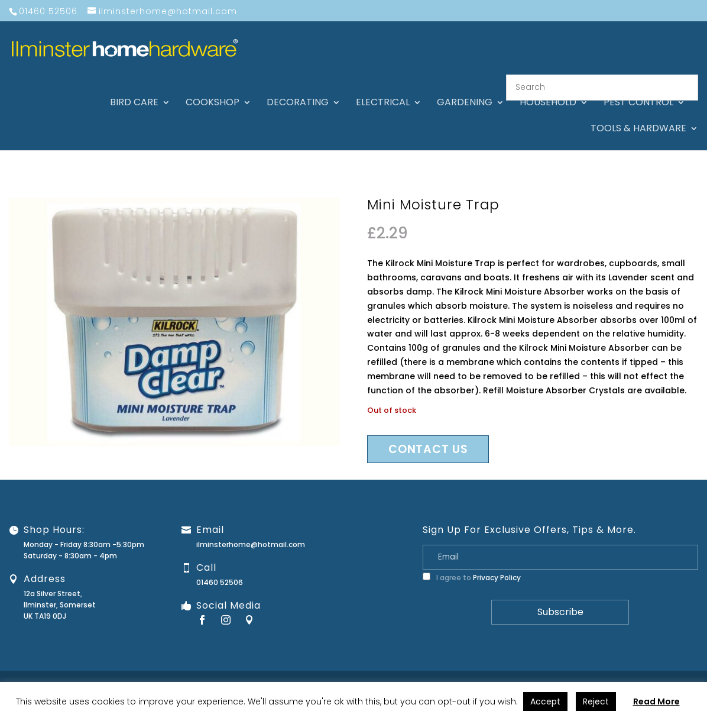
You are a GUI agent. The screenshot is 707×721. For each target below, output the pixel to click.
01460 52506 (219, 568)
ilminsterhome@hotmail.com (250, 530)
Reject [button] (596, 701)
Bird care (134, 88)
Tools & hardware (638, 114)
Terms (624, 672)
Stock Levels (667, 672)
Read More (656, 701)
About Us (370, 672)
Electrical (383, 88)
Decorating (298, 88)
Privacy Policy (497, 563)
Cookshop (212, 88)
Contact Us (417, 672)
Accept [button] (545, 701)
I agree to (472, 563)
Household (548, 88)
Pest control (638, 88)
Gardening (464, 88)
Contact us (428, 435)
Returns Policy (521, 672)
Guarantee (467, 672)
